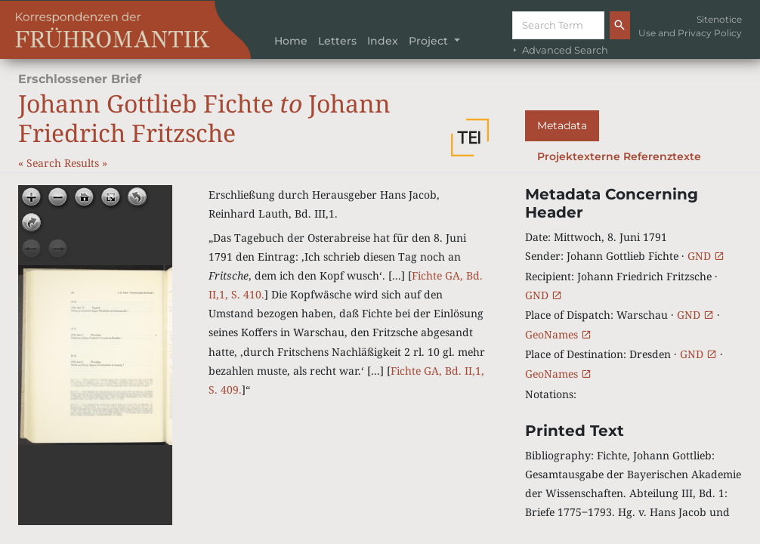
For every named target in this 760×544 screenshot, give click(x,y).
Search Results (64, 163)
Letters (337, 41)
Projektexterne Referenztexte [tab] (619, 156)
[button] (470, 137)
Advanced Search (559, 50)
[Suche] (558, 25)
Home (290, 41)
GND (705, 256)
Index (382, 41)
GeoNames (558, 334)
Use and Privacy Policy (690, 33)
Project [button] (430, 41)
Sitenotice (719, 19)
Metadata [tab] (562, 125)
